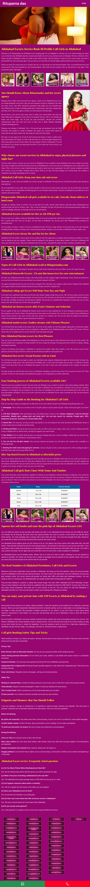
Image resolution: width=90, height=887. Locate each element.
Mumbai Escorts (11, 832)
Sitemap (78, 819)
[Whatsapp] (22, 884)
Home (84, 3)
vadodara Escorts (11, 869)
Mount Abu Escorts (56, 841)
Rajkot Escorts (56, 859)
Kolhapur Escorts (56, 837)
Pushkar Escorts (56, 854)
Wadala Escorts (11, 860)
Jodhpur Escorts (56, 832)
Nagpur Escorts (56, 845)
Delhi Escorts (11, 819)
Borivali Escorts (11, 851)
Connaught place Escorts (33, 828)
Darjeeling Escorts (33, 860)
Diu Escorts (56, 819)
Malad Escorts (11, 847)
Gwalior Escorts (56, 823)
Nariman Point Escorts (11, 837)
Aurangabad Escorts (33, 874)
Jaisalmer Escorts (56, 828)
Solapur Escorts (56, 863)
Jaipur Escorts (11, 878)
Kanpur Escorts (33, 834)
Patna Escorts (33, 843)
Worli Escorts (11, 865)
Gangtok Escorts (34, 865)
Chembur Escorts (11, 856)
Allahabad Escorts (33, 869)
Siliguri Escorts (33, 856)
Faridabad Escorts (11, 828)
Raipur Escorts (33, 847)
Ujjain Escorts (56, 868)
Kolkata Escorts (11, 823)
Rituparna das (14, 3)
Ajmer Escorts (11, 874)
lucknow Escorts (34, 838)
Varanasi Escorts (56, 872)
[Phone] (67, 884)
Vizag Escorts (33, 819)
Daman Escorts (33, 878)
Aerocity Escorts (34, 823)
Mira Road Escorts (11, 843)
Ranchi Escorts (33, 851)
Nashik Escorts (56, 850)
